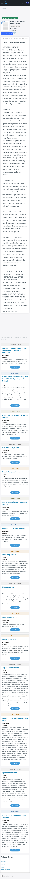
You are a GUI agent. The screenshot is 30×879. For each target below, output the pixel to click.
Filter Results (26, 38)
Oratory (3, 864)
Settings (18, 38)
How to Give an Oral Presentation (17, 23)
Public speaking (5, 869)
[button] (2, 2)
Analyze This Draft (7, 34)
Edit (8, 38)
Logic (2, 867)
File (3, 38)
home (2, 6)
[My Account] (28, 2)
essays (8, 6)
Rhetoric (3, 861)
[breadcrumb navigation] (15, 8)
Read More (15, 367)
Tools (13, 38)
